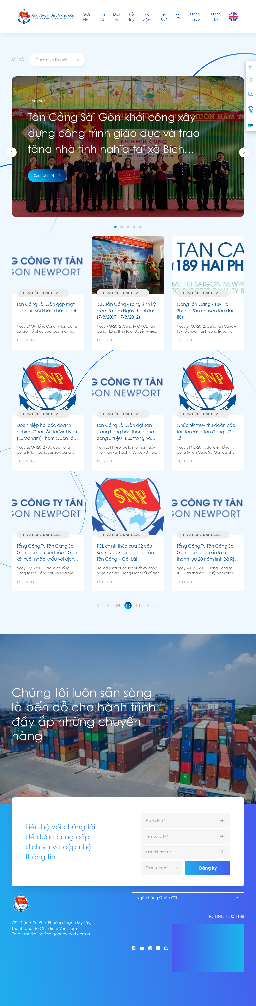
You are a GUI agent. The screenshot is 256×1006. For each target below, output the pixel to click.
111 (138, 605)
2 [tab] (121, 227)
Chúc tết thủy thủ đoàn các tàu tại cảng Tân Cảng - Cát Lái (206, 431)
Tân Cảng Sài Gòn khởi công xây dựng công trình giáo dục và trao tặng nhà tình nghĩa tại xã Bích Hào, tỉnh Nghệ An (114, 133)
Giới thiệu (86, 17)
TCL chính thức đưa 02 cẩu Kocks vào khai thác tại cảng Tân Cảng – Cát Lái (127, 552)
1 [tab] (115, 227)
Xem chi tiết (47, 175)
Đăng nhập (195, 16)
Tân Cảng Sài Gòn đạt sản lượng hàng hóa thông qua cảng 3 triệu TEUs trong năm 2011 (126, 431)
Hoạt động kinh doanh (43, 292)
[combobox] (57, 59)
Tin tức (103, 17)
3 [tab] (128, 227)
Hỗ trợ (131, 17)
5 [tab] (140, 227)
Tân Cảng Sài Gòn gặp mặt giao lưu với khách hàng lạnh (47, 307)
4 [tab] (134, 227)
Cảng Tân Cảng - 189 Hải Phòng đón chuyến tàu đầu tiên (205, 310)
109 (118, 605)
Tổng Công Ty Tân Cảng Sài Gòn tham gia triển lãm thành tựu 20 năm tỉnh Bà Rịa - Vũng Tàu (207, 552)
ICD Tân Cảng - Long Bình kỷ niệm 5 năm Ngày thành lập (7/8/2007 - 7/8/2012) (126, 310)
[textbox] (57, 60)
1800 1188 (234, 916)
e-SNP (164, 17)
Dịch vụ (117, 17)
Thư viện (146, 17)
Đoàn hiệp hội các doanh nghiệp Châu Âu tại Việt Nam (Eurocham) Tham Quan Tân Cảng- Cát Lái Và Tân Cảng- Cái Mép (47, 431)
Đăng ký (216, 16)
